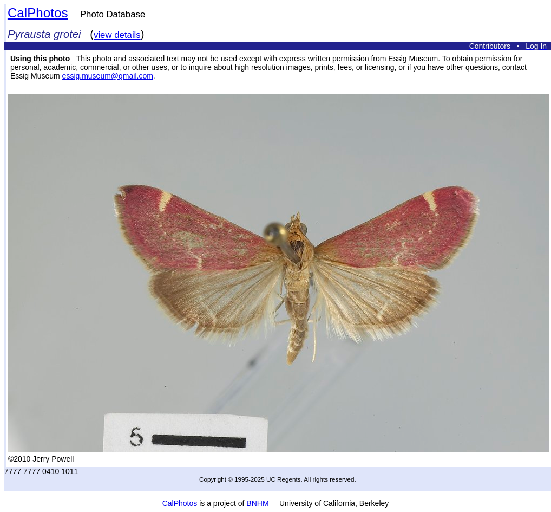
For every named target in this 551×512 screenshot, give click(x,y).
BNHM (257, 503)
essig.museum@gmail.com (107, 76)
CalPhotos (38, 12)
